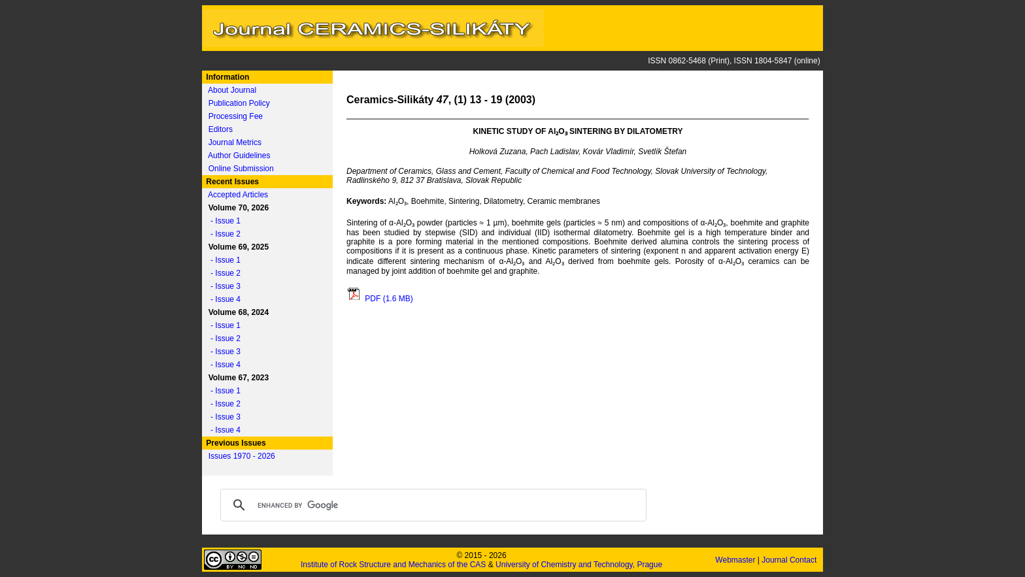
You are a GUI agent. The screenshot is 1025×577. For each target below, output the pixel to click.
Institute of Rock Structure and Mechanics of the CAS (393, 564)
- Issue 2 (222, 234)
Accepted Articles (238, 194)
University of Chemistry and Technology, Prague (579, 564)
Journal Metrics (235, 142)
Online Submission (241, 168)
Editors (221, 129)
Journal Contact (790, 560)
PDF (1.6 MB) (379, 298)
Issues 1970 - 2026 (242, 456)
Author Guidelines (239, 155)
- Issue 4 (222, 299)
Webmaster (736, 560)
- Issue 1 (222, 220)
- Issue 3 (222, 286)
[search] (431, 505)
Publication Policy (239, 103)
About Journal (232, 90)
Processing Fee (236, 116)
